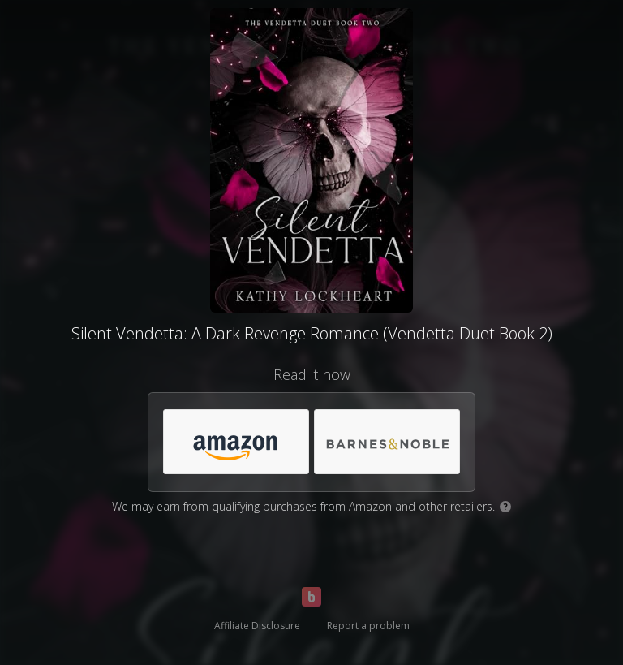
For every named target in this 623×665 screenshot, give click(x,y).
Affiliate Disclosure (257, 626)
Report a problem (368, 626)
